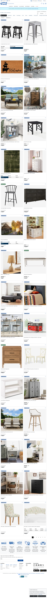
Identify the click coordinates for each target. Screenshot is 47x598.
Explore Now (6, 552)
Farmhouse (8, 12)
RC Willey (2, 12)
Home (17, 593)
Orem (1, 586)
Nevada (7, 584)
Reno (7, 586)
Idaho (11, 584)
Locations (2, 583)
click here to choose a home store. (33, 8)
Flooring (32, 6)
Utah (1, 584)
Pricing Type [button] (36, 15)
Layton (2, 585)
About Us (20, 584)
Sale (37, 6)
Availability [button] (30, 15)
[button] (4, 15)
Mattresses (27, 6)
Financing (20, 586)
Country (5, 12)
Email (1, 578)
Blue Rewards (21, 585)
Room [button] (26, 15)
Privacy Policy (40, 594)
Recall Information (21, 593)
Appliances (16, 6)
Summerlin (7, 585)
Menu (44, 1)
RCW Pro (20, 588)
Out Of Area (3, 1)
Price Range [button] (18, 15)
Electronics (21, 6)
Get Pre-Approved (34, 0)
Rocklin (14, 586)
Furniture (11, 6)
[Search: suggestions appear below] (24, 4)
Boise (11, 585)
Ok (33, 596)
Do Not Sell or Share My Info (22, 594)
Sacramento (15, 585)
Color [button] (23, 15)
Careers (20, 587)
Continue (20, 580)
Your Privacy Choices (42, 596)
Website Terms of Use (25, 593)
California (15, 584)
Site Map (28, 594)
